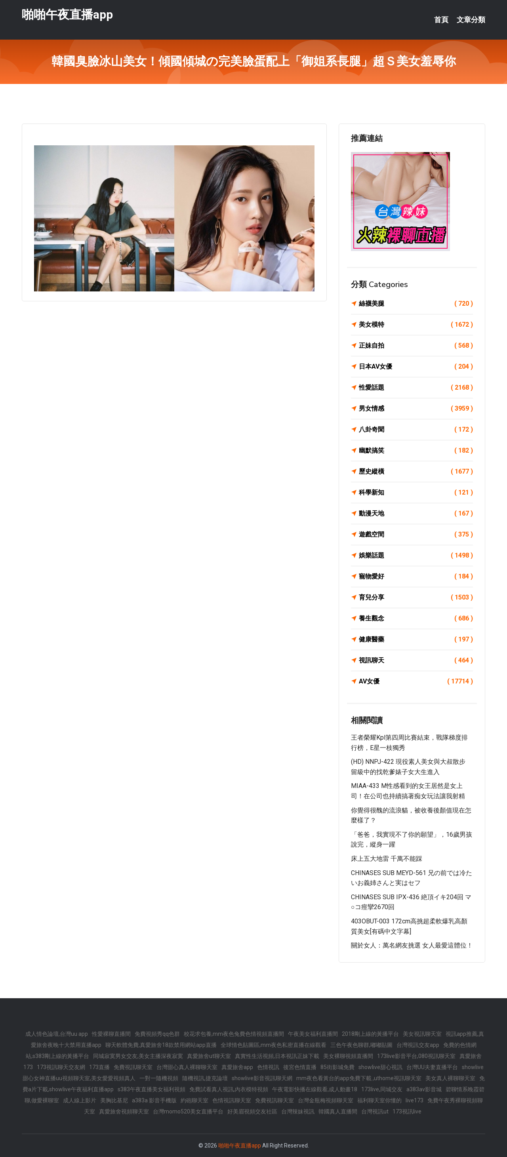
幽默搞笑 (416, 450)
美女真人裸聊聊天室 (450, 1078)
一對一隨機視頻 (158, 1078)
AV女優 (416, 681)
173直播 (99, 1067)
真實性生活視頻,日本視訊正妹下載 (277, 1056)
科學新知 (416, 492)
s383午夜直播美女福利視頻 (151, 1089)
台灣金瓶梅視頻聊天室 (325, 1100)
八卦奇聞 (416, 429)
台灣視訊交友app (417, 1045)
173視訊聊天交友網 (61, 1067)
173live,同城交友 (381, 1089)
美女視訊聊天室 (422, 1034)
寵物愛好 (416, 576)
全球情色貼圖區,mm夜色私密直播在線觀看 (273, 1045)
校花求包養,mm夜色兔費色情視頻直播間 (234, 1034)
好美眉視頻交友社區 (252, 1111)
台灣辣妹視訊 (297, 1111)
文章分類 (471, 20)
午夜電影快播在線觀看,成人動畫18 (314, 1089)
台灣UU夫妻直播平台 (432, 1067)
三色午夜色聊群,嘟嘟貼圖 (361, 1045)
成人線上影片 (79, 1100)
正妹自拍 (416, 345)
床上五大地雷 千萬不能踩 (386, 858)
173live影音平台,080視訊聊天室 (416, 1056)
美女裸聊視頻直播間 (348, 1056)
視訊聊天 (416, 660)
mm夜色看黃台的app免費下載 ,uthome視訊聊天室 (358, 1078)
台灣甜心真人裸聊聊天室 (186, 1067)
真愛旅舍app (237, 1067)
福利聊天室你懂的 (379, 1100)
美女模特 (416, 324)
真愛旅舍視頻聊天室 (124, 1111)
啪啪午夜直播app (67, 15)
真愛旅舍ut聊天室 (209, 1056)
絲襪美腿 (416, 303)
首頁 (441, 20)
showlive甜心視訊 (380, 1067)
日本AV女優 (416, 366)
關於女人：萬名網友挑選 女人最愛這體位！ (412, 945)
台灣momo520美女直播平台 (188, 1111)
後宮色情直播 (299, 1067)
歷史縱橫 (416, 471)
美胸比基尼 (114, 1100)
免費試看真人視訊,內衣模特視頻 (228, 1089)
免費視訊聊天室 (133, 1067)
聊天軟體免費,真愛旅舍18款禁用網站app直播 (161, 1045)
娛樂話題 (416, 555)
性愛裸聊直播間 (111, 1034)
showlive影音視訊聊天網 (262, 1078)
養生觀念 (416, 618)
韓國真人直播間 (337, 1111)
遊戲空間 (416, 534)
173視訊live (407, 1111)
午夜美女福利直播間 (313, 1034)
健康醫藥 (416, 639)
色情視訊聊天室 (231, 1100)
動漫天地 (416, 513)
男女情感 (416, 408)
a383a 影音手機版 (154, 1100)
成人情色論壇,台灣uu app (56, 1034)
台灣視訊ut (375, 1111)
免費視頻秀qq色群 (157, 1034)
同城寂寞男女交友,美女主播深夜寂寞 (138, 1056)
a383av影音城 (424, 1089)
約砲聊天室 (194, 1100)
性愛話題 (416, 387)
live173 (414, 1100)
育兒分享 (416, 597)
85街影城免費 (337, 1067)
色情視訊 (268, 1067)
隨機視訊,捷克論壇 (205, 1078)
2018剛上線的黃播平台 (370, 1034)
